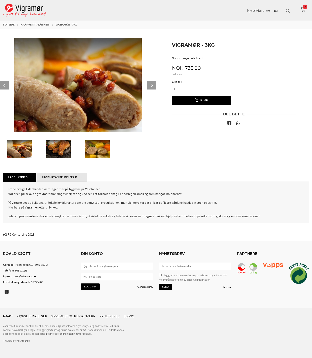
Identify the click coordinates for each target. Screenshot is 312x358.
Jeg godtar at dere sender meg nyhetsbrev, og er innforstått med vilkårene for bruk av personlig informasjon (193, 277)
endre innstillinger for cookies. (76, 333)
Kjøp (201, 100)
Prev (4, 85)
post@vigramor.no (25, 276)
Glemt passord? (145, 286)
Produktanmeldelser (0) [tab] (60, 177)
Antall (177, 82)
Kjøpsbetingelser (31, 316)
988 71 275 (21, 270)
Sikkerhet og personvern (73, 316)
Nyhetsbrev (109, 316)
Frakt (8, 316)
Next (151, 85)
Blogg (128, 316)
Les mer (227, 287)
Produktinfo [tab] (18, 177)
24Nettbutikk (23, 341)
